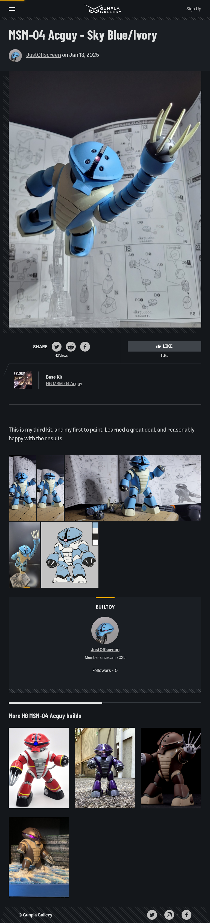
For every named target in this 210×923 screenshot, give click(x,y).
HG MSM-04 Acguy (64, 383)
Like (164, 346)
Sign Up (193, 8)
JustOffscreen (43, 54)
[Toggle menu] (12, 9)
